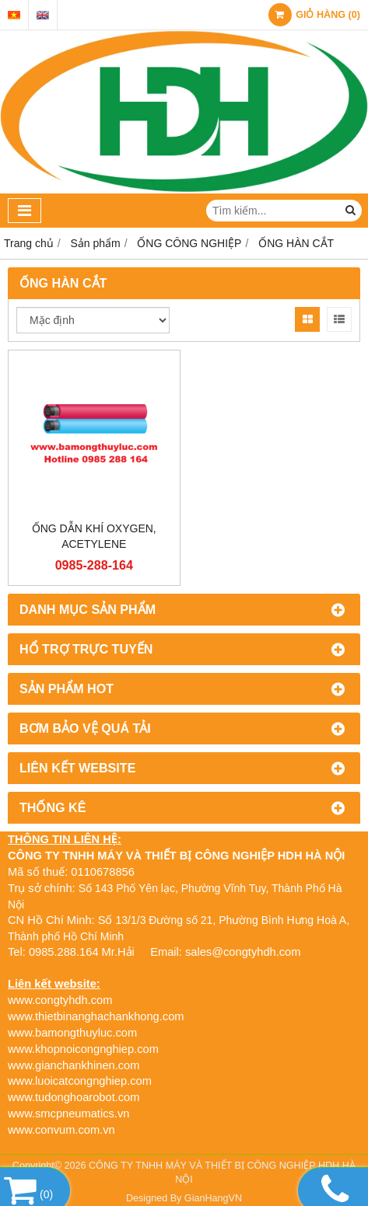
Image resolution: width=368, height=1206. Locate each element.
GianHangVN (213, 1198)
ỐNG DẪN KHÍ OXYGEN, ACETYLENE (94, 536)
